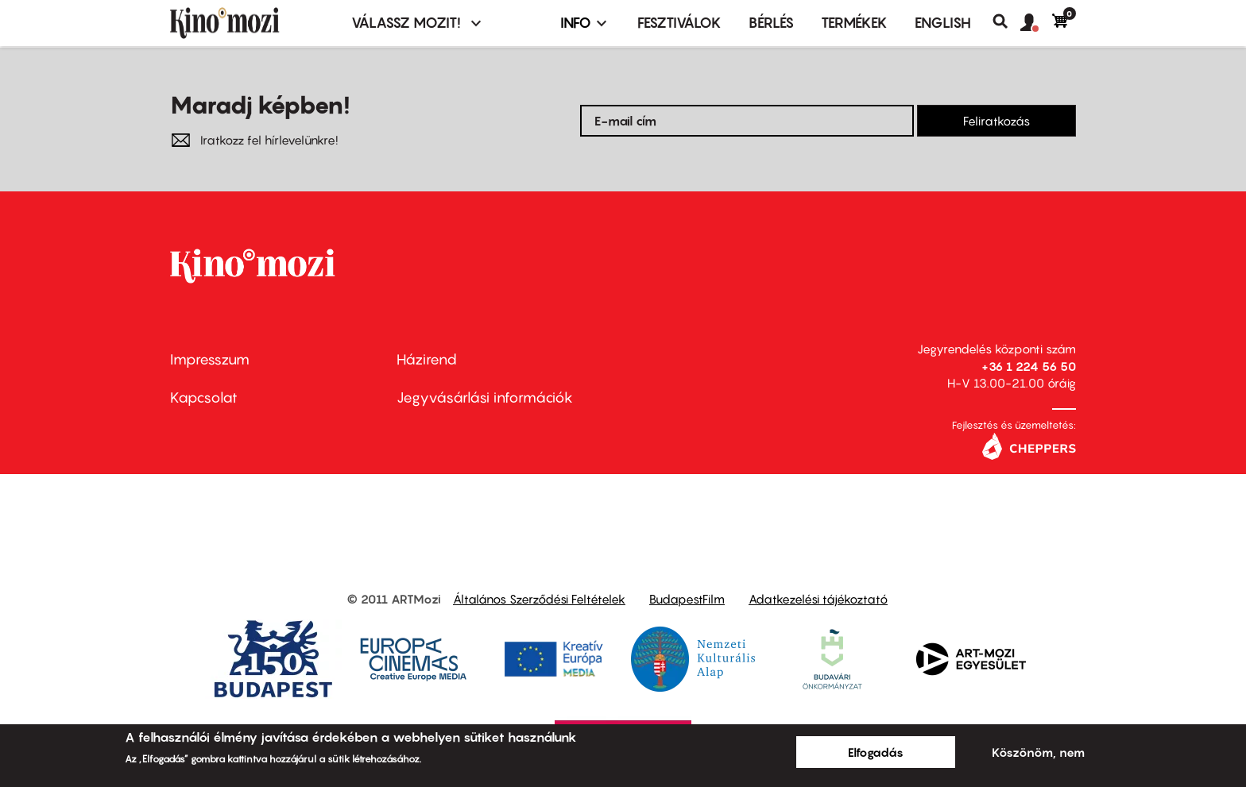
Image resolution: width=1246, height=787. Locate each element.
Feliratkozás (996, 121)
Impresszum (210, 359)
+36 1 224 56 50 (1028, 366)
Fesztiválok (679, 22)
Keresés (1006, 21)
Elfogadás (876, 752)
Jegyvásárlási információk (485, 397)
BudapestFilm (687, 599)
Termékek (854, 22)
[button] (1036, 23)
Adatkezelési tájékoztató (818, 599)
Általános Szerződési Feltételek (539, 599)
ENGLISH (943, 22)
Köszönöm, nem (1038, 752)
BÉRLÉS (771, 22)
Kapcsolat (204, 397)
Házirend (427, 359)
